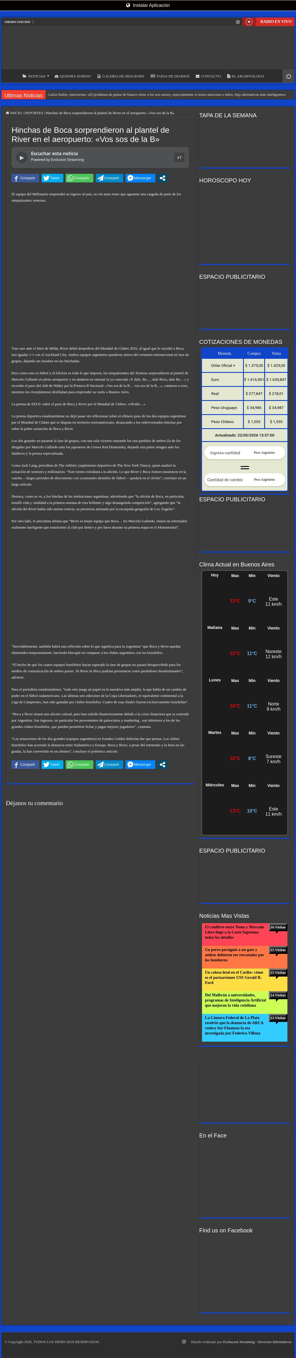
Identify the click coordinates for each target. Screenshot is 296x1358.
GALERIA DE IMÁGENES (120, 76)
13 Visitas (278, 1018)
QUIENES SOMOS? (73, 76)
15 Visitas (278, 950)
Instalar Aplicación (148, 5)
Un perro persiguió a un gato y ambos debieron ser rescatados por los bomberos (234, 955)
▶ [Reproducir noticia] (22, 157)
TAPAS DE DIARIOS (170, 76)
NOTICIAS (34, 76)
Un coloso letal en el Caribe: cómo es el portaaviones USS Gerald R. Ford (234, 977)
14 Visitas (278, 995)
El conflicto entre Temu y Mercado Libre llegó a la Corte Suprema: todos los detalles (234, 932)
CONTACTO (208, 76)
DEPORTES (33, 113)
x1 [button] (179, 157)
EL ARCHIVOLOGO (245, 76)
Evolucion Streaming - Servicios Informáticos (257, 1342)
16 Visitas (278, 927)
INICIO (11, 75)
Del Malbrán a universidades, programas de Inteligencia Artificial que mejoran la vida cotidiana (235, 1000)
